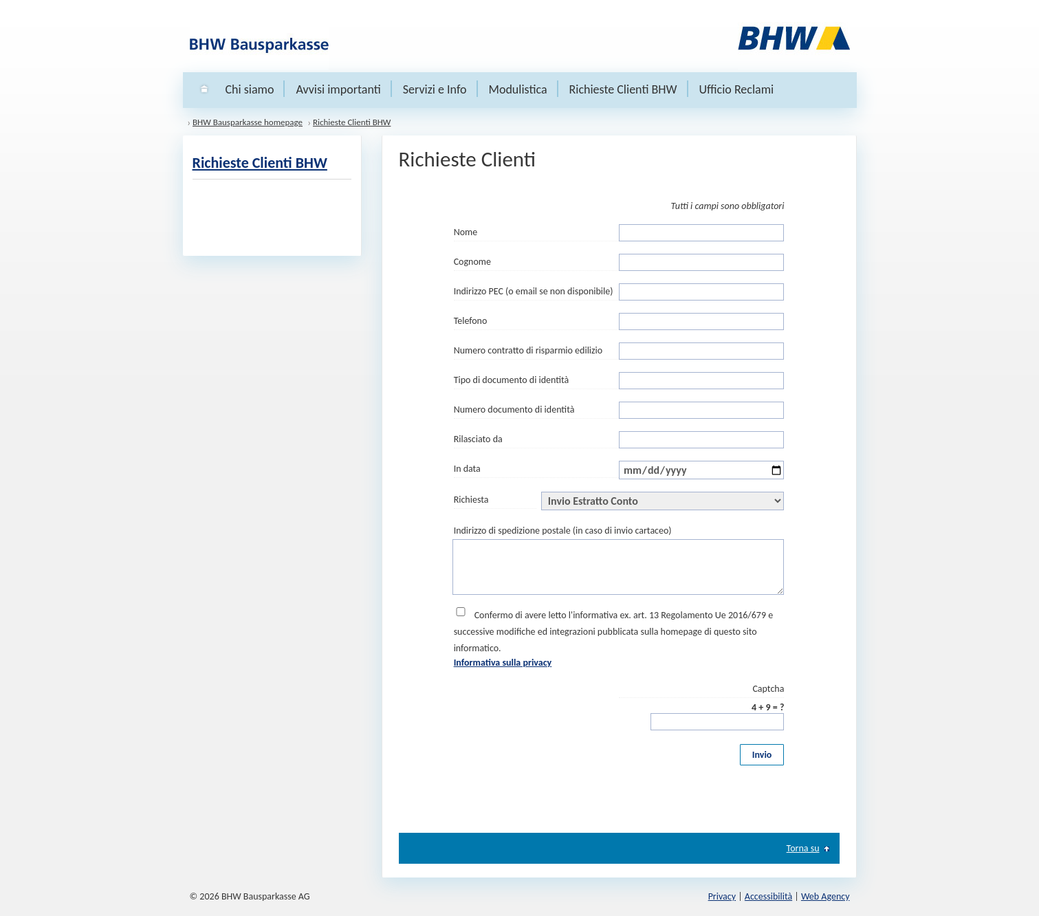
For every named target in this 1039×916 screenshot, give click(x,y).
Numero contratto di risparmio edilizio (528, 350)
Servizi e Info (435, 89)
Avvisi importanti (338, 89)
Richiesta (471, 499)
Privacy (722, 896)
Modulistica (518, 89)
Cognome (472, 262)
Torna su (803, 848)
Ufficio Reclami (736, 89)
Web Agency (825, 896)
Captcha (768, 689)
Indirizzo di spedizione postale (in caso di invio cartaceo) (563, 530)
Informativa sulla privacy (503, 662)
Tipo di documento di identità (511, 380)
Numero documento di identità (514, 409)
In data (467, 469)
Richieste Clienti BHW (623, 89)
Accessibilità (768, 896)
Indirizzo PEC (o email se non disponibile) (533, 291)
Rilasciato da (478, 439)
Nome (466, 232)
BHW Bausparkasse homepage (248, 122)
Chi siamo (250, 89)
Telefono (471, 321)
